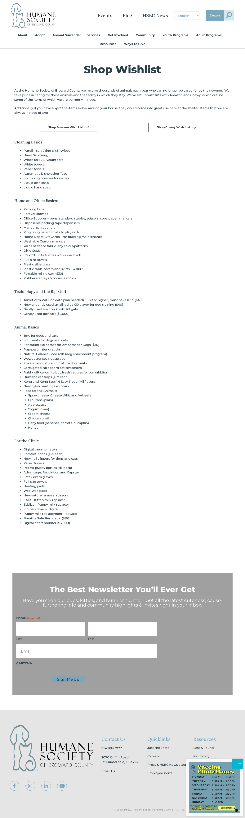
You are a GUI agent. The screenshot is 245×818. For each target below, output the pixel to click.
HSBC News (133, 15)
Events (83, 15)
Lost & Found (203, 748)
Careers (153, 756)
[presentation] (45, 674)
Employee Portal (160, 773)
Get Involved (119, 35)
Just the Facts (158, 748)
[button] (226, 15)
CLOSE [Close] (238, 763)
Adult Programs (210, 35)
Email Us (108, 771)
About (23, 35)
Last (91, 639)
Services (94, 35)
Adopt (41, 35)
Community (146, 35)
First (19, 639)
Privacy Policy (179, 809)
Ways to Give (135, 44)
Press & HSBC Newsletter (166, 765)
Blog (105, 15)
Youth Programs (176, 35)
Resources (109, 44)
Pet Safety (201, 756)
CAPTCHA (24, 663)
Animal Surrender (66, 35)
